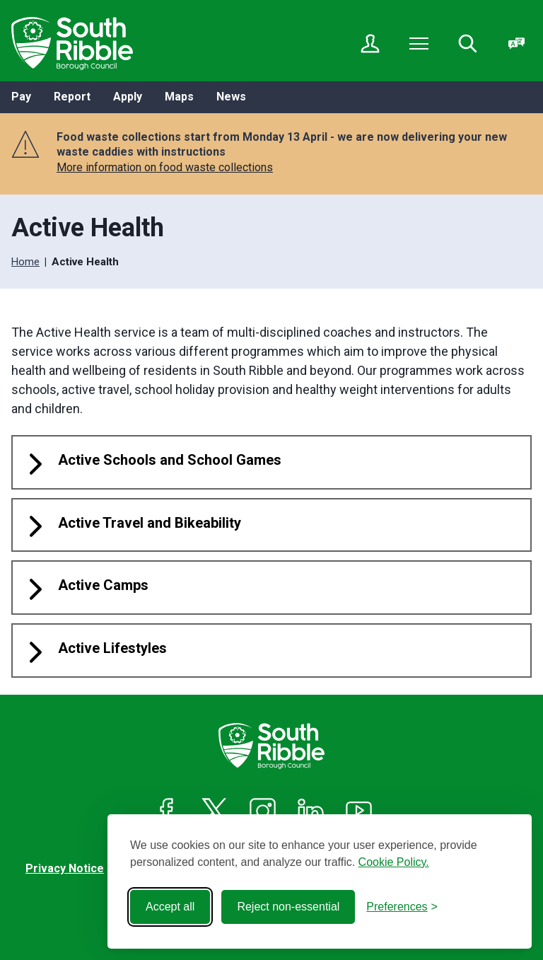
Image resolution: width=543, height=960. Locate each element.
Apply (127, 96)
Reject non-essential (288, 907)
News (231, 96)
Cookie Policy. (393, 862)
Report (72, 96)
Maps (179, 96)
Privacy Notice (64, 868)
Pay (21, 96)
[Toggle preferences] (402, 907)
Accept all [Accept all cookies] (170, 907)
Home (25, 261)
